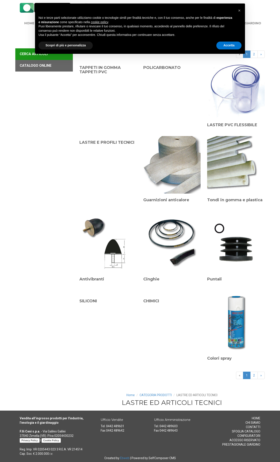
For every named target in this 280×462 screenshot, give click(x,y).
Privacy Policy (29, 440)
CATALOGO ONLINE (35, 65)
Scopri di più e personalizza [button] (66, 45)
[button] (239, 10)
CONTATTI (253, 427)
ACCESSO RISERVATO (244, 440)
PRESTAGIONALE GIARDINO (241, 444)
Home (130, 395)
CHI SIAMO (252, 422)
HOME (29, 23)
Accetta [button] (228, 45)
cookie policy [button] (99, 22)
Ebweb (125, 458)
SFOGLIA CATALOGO (246, 431)
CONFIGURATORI (248, 436)
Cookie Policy (51, 440)
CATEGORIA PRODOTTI (156, 395)
